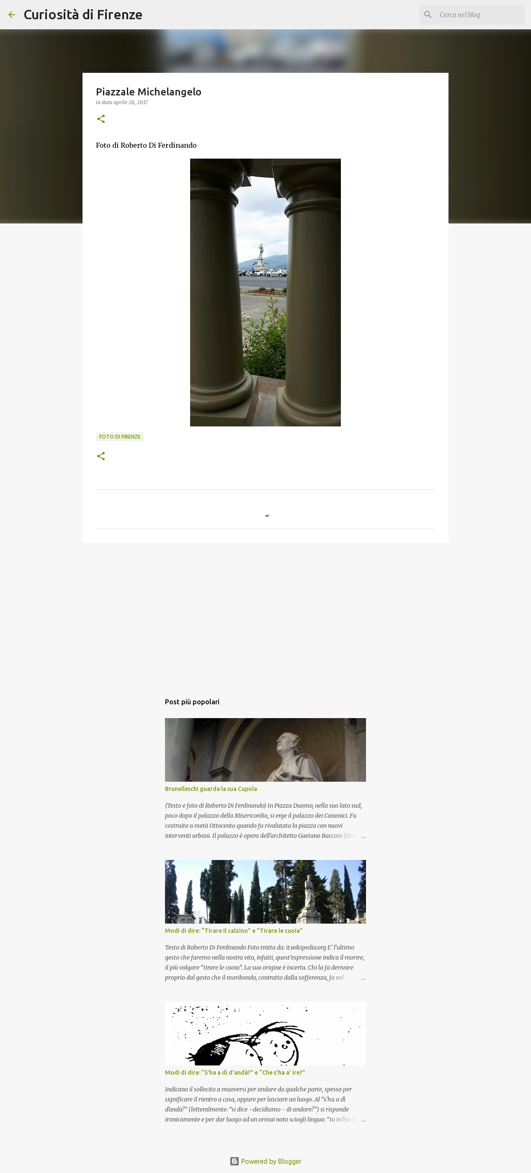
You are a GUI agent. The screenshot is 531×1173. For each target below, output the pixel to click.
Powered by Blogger (265, 1161)
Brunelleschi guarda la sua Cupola (211, 788)
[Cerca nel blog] (480, 15)
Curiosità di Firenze (83, 14)
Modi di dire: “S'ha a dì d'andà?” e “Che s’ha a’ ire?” (235, 1072)
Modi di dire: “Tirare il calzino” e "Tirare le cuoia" (234, 930)
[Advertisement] (265, 613)
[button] (101, 119)
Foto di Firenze (120, 436)
